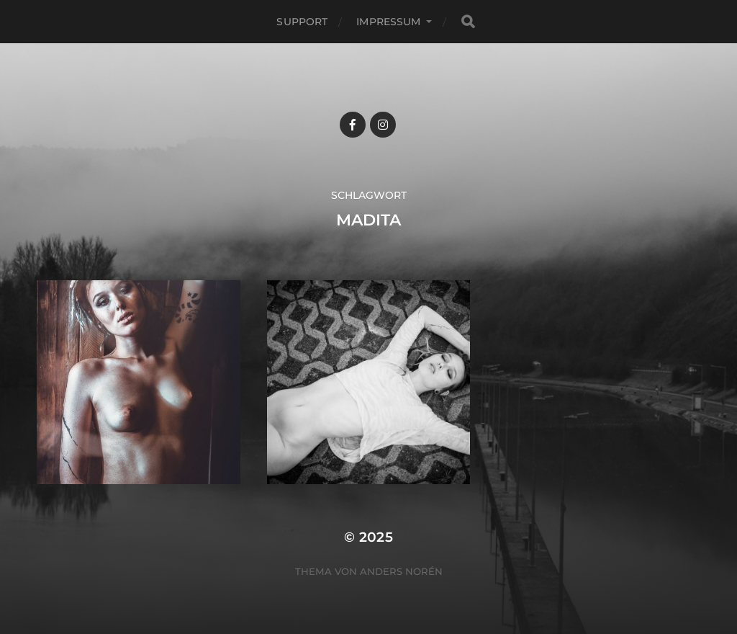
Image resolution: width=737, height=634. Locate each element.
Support (301, 21)
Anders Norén (401, 571)
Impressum (388, 21)
